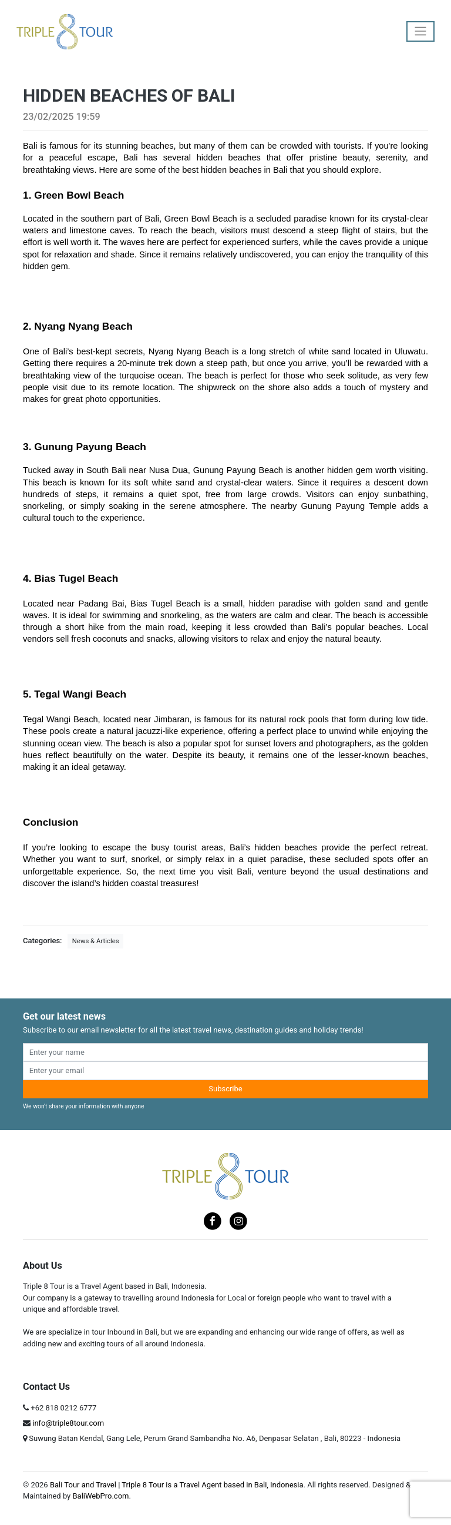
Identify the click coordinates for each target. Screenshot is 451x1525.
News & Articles (95, 941)
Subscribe (225, 1088)
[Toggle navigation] (420, 31)
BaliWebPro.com (100, 1496)
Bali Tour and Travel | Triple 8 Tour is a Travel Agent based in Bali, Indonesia (177, 1484)
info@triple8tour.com (68, 1423)
